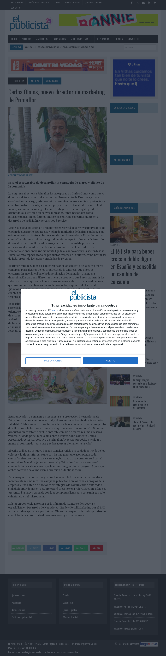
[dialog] (83, 328)
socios (55, 310)
